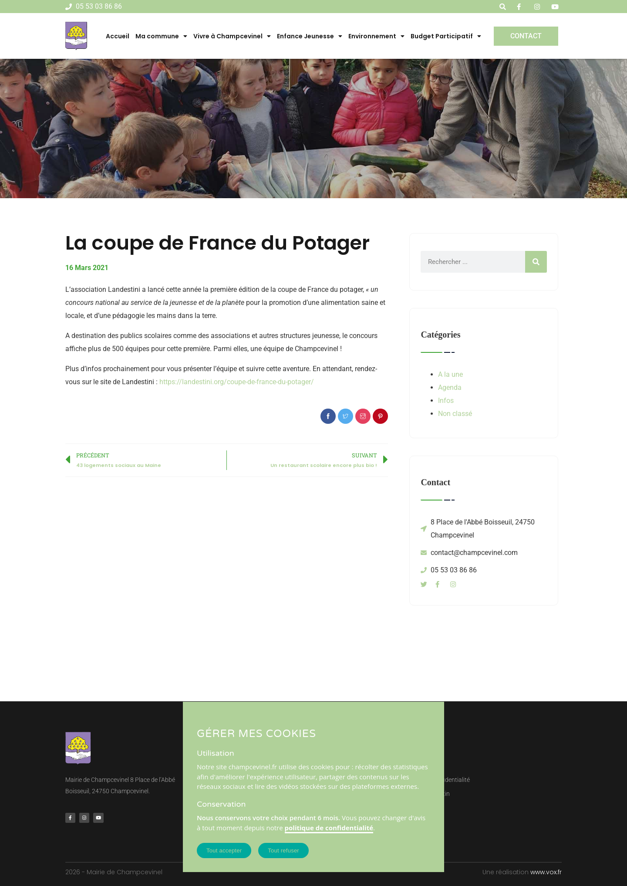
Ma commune (161, 36)
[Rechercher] (536, 262)
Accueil (117, 36)
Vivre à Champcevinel (232, 36)
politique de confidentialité (329, 827)
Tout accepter (224, 850)
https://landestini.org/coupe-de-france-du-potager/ (236, 382)
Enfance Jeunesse (309, 36)
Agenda (450, 387)
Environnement (376, 36)
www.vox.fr (546, 872)
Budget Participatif (446, 36)
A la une (450, 374)
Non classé (455, 413)
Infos (446, 400)
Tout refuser (283, 850)
